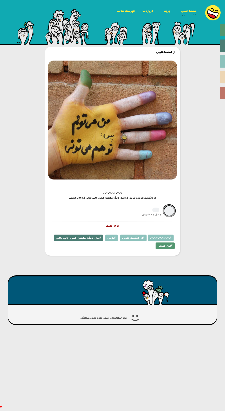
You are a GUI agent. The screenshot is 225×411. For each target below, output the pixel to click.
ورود (167, 11)
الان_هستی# (165, 246)
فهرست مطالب (126, 11)
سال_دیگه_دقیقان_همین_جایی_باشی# (78, 238)
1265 (155, 210)
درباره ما (147, 11)
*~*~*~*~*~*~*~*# (160, 238)
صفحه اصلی (188, 11)
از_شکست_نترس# (133, 238)
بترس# (111, 238)
